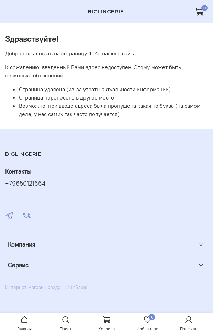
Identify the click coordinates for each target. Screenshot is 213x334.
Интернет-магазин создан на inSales (46, 287)
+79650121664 (25, 183)
